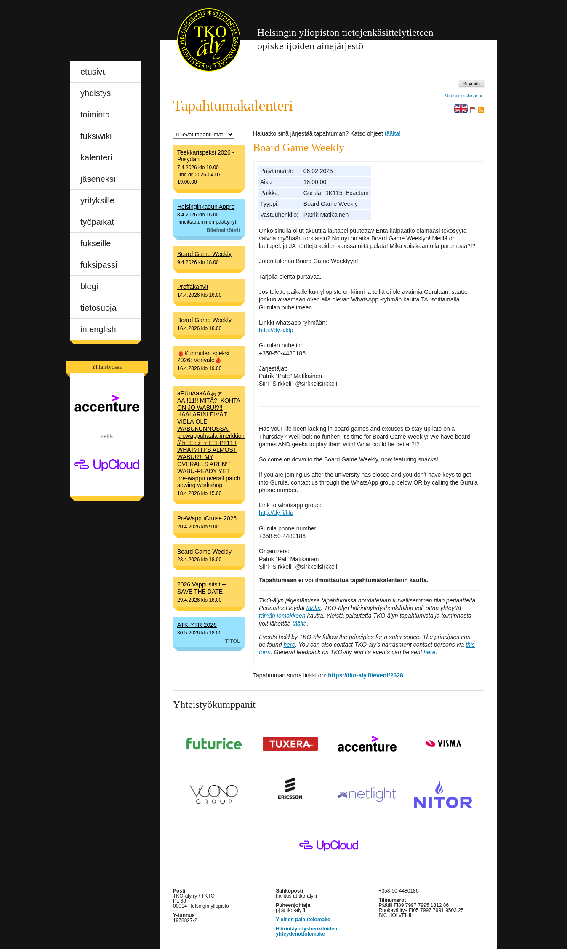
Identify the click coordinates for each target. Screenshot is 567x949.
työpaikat (97, 222)
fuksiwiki (96, 136)
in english (98, 329)
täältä (313, 608)
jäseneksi (97, 179)
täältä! (393, 133)
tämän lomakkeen (282, 615)
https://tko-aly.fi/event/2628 (365, 675)
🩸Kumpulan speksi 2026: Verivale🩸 (203, 357)
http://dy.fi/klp (276, 330)
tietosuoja (98, 307)
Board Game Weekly (204, 254)
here (289, 644)
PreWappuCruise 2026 (207, 518)
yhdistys (95, 93)
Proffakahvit (192, 286)
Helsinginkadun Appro (205, 206)
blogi (89, 286)
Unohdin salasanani (464, 95)
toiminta (95, 114)
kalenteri (96, 157)
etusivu (93, 71)
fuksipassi (98, 264)
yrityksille (97, 200)
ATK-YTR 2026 (197, 624)
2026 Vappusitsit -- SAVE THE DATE (201, 588)
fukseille (95, 243)
